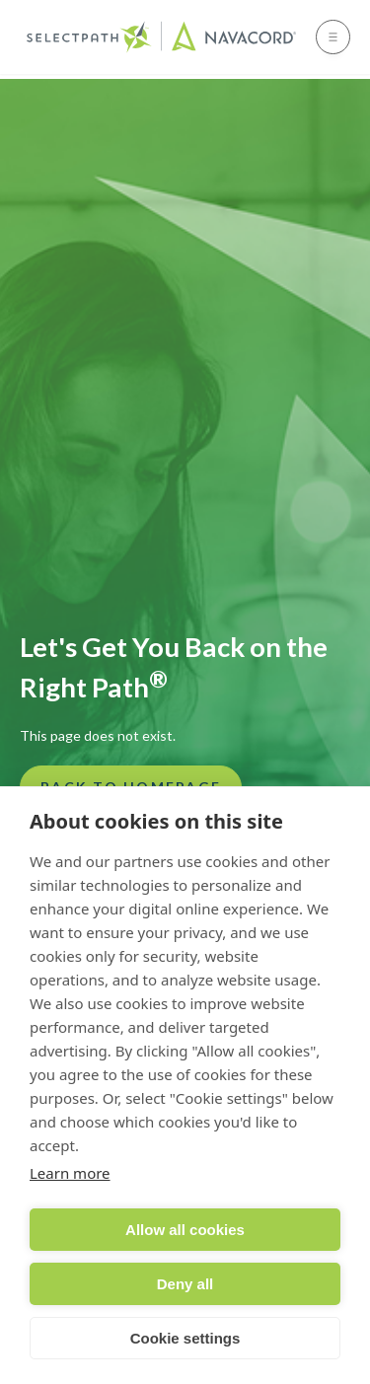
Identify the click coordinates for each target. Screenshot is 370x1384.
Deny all (185, 1283)
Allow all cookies (185, 1229)
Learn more (70, 1173)
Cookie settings (185, 1338)
